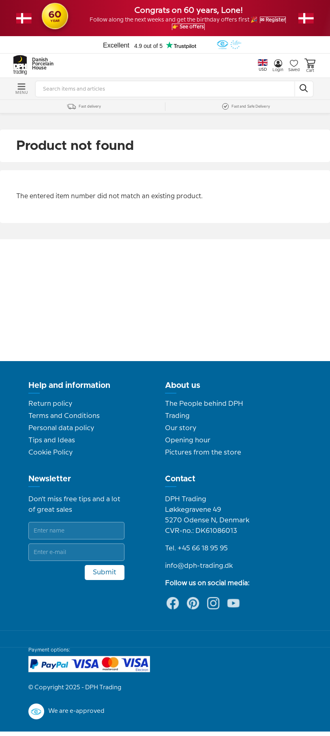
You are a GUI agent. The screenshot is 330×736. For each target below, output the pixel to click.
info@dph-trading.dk (199, 570)
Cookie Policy (50, 457)
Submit (104, 577)
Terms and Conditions (64, 420)
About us (182, 390)
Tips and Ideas (51, 445)
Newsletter (49, 483)
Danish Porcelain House (40, 69)
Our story (180, 432)
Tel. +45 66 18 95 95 (196, 553)
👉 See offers (212, 29)
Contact (180, 483)
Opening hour (187, 445)
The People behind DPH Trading (204, 414)
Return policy (50, 408)
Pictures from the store (203, 457)
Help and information (69, 390)
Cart (309, 70)
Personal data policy (61, 432)
